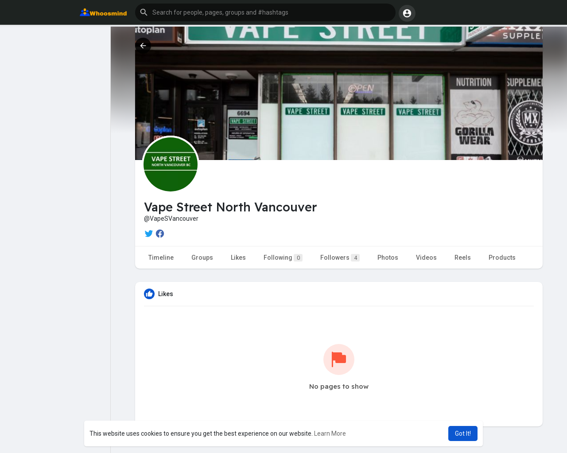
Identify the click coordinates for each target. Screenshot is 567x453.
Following (283, 258)
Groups (202, 257)
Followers (340, 258)
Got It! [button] (463, 433)
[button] (265, 12)
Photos (387, 257)
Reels (462, 257)
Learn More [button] (330, 433)
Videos (426, 257)
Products (502, 257)
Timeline (161, 257)
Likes (238, 257)
